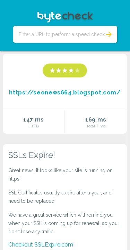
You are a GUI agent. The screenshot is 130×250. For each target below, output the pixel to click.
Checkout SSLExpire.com (40, 244)
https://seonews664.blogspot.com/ (64, 92)
